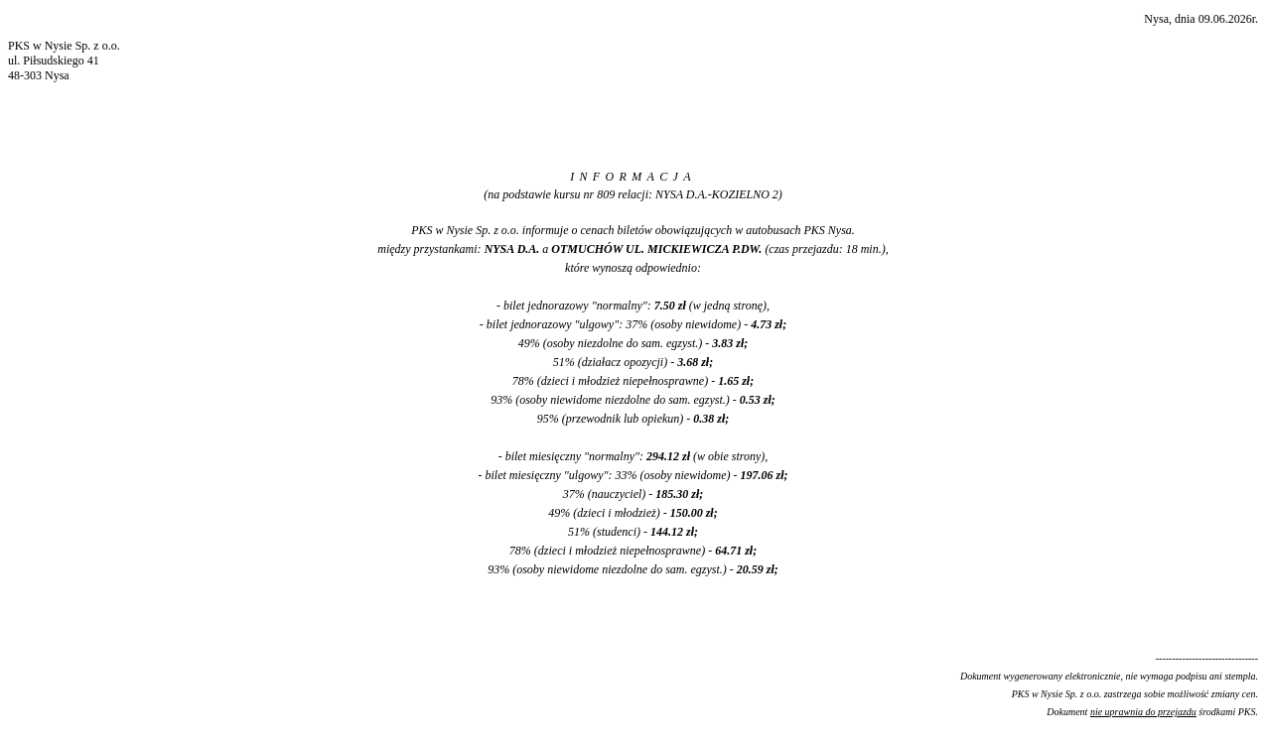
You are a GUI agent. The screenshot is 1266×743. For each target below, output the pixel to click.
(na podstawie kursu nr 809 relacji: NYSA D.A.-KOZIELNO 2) (633, 194)
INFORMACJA (633, 177)
